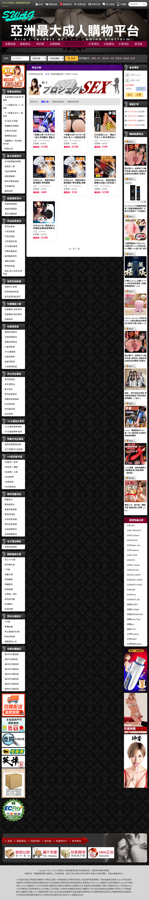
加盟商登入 (62, 841)
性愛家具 (8, 319)
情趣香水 (8, 499)
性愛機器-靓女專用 (12, 314)
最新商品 (25, 44)
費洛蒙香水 (9, 504)
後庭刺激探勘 (10, 509)
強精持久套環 (10, 287)
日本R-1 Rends (132, 565)
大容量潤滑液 (10, 367)
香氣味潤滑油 (10, 342)
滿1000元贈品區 (11, 654)
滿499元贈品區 (10, 659)
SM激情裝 (8, 482)
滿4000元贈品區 (11, 674)
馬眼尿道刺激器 (11, 399)
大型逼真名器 (10, 241)
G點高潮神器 (9, 171)
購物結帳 (51, 4)
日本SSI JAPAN (133, 575)
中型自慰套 (9, 236)
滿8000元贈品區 (11, 689)
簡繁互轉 (94, 4)
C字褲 (6, 569)
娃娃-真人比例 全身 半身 (12, 272)
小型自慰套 (9, 231)
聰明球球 (8, 191)
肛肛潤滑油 (9, 384)
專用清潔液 (9, 514)
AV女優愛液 (9, 352)
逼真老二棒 (9, 166)
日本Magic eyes (132, 545)
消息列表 (35, 841)
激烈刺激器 (9, 379)
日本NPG (130, 525)
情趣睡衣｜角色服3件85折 (12, 142)
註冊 (139, 94)
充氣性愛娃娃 (10, 251)
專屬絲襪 (8, 627)
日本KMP (130, 590)
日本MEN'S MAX (133, 585)
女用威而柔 (9, 186)
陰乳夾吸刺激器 (11, 181)
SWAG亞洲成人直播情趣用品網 (16, 4)
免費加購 (10, 44)
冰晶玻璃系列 (10, 529)
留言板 (138, 44)
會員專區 (76, 841)
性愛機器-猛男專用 (12, 309)
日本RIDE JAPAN (133, 580)
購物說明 (66, 4)
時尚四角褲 (9, 637)
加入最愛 (108, 4)
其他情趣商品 (10, 534)
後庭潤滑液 (9, 362)
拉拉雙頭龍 (9, 404)
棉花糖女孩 (9, 565)
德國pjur (129, 624)
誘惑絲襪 (8, 589)
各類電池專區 (10, 547)
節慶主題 (8, 574)
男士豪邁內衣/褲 (11, 632)
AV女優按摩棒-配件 (12, 432)
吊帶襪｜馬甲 (10, 594)
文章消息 (123, 44)
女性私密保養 (10, 519)
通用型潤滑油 (10, 332)
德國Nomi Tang (132, 619)
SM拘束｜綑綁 (10, 467)
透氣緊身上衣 (10, 641)
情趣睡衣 (8, 584)
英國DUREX (131, 604)
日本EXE (130, 560)
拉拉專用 (8, 414)
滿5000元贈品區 (11, 679)
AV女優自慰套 (10, 246)
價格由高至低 (73, 102)
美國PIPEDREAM (133, 614)
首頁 (39, 4)
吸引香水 (8, 389)
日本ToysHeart (132, 535)
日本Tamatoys (132, 550)
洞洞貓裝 (8, 579)
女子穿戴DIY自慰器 (13, 449)
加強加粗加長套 (11, 292)
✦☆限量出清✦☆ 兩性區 (13, 114)
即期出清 (8, 149)
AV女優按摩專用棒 (12, 427)
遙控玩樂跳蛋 (10, 214)
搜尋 (71, 58)
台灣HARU (131, 639)
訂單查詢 (94, 44)
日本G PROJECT (133, 530)
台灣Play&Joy (132, 634)
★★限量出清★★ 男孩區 (13, 98)
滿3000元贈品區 (11, 669)
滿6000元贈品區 (11, 684)
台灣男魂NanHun (133, 644)
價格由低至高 (58, 102)
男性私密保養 (10, 524)
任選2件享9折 (10, 131)
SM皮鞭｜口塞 (10, 472)
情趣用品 (108, 880)
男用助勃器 (9, 266)
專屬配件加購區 (11, 126)
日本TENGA (131, 540)
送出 (129, 94)
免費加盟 (80, 4)
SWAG (35, 892)
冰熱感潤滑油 (10, 337)
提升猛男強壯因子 (12, 297)
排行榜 (40, 44)
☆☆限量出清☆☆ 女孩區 (13, 106)
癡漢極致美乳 (10, 256)
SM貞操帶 (8, 477)
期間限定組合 (10, 136)
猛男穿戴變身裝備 (12, 444)
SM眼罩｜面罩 (10, 462)
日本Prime (130, 595)
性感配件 (8, 604)
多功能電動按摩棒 (12, 161)
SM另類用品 (9, 487)
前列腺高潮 (9, 409)
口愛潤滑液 (9, 347)
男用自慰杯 (9, 226)
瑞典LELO (130, 629)
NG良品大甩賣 (10, 121)
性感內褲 (8, 609)
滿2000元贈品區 (11, 664)
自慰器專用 (9, 357)
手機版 (122, 4)
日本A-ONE (131, 555)
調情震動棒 (9, 176)
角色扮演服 (9, 599)
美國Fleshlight (132, 609)
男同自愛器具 (10, 394)
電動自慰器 (9, 261)
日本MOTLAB (132, 599)
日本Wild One (132, 570)
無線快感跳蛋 (10, 209)
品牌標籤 (55, 44)
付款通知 (109, 44)
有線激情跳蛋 (10, 204)
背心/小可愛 (9, 560)
